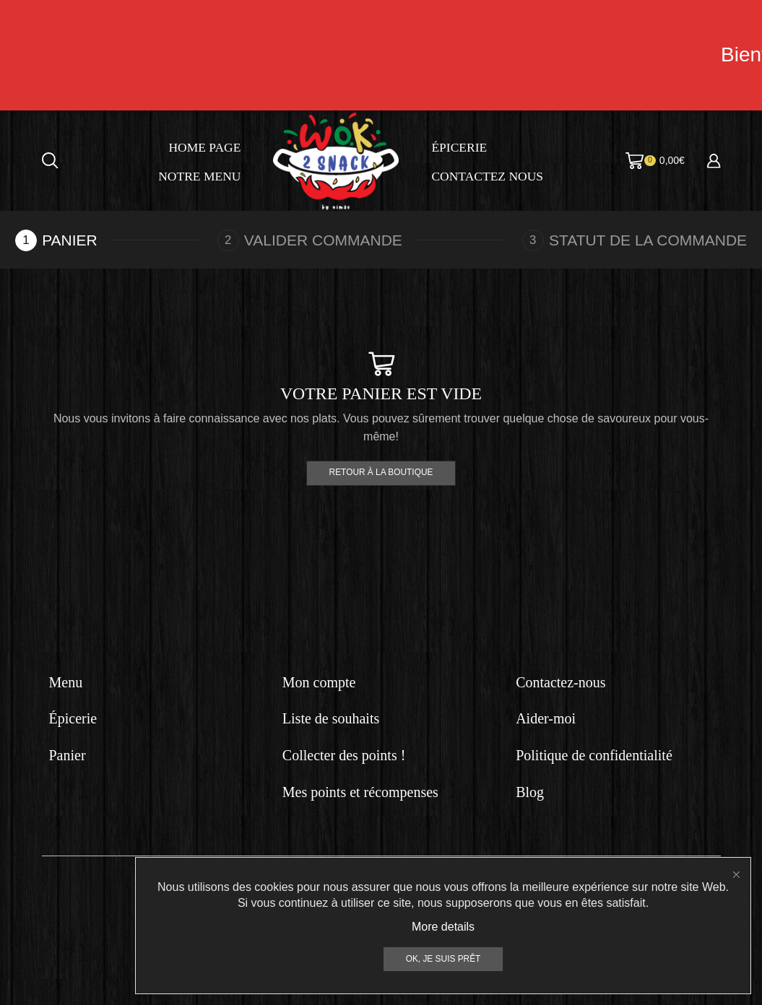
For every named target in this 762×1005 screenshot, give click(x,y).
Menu (66, 682)
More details (443, 994)
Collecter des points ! (344, 755)
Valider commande (323, 240)
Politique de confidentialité (594, 755)
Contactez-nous (560, 682)
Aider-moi (546, 718)
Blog (530, 792)
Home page (204, 147)
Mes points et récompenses (360, 792)
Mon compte (319, 682)
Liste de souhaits (330, 718)
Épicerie (459, 147)
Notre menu (199, 176)
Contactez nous (487, 176)
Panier (67, 755)
